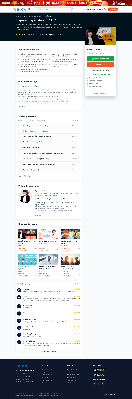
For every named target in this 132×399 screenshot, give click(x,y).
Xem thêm (21, 106)
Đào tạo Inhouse (71, 377)
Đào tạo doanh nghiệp (73, 374)
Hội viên (100, 9)
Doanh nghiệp (91, 9)
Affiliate (69, 382)
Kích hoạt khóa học (46, 374)
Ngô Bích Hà (56, 34)
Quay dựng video (72, 380)
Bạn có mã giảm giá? (100, 93)
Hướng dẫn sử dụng (46, 372)
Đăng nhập (112, 9)
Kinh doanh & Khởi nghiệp (33, 16)
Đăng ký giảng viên (72, 369)
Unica (18, 16)
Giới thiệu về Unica (46, 369)
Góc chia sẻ (44, 377)
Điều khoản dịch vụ (46, 380)
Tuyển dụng (48, 16)
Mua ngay (100, 65)
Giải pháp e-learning (73, 372)
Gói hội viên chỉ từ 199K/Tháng (101, 70)
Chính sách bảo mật (46, 382)
